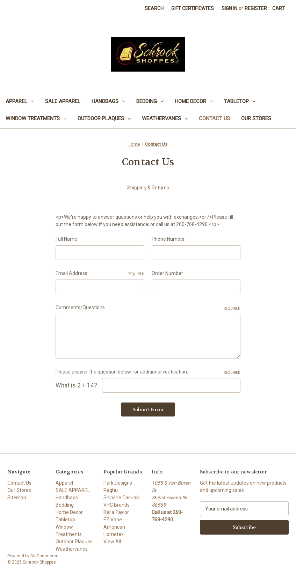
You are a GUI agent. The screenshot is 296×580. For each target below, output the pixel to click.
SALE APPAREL (62, 101)
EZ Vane (112, 519)
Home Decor (194, 101)
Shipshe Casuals (121, 497)
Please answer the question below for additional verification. (148, 372)
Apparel (20, 101)
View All (112, 541)
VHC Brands (116, 505)
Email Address (100, 273)
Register (256, 8)
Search (154, 8)
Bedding (150, 101)
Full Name (66, 239)
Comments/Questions (148, 308)
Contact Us (214, 118)
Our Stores (256, 118)
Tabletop (239, 101)
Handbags (108, 101)
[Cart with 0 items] (278, 8)
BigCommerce (44, 555)
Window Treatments (36, 118)
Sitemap (16, 497)
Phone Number (168, 239)
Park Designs (117, 483)
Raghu (110, 490)
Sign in (229, 8)
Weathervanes (165, 118)
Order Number (167, 273)
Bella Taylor (116, 512)
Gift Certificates (192, 8)
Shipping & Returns (148, 187)
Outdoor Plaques (104, 118)
